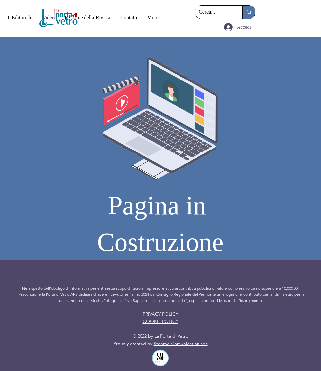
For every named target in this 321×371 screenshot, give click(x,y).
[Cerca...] (214, 12)
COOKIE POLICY (160, 321)
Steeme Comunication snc (181, 343)
